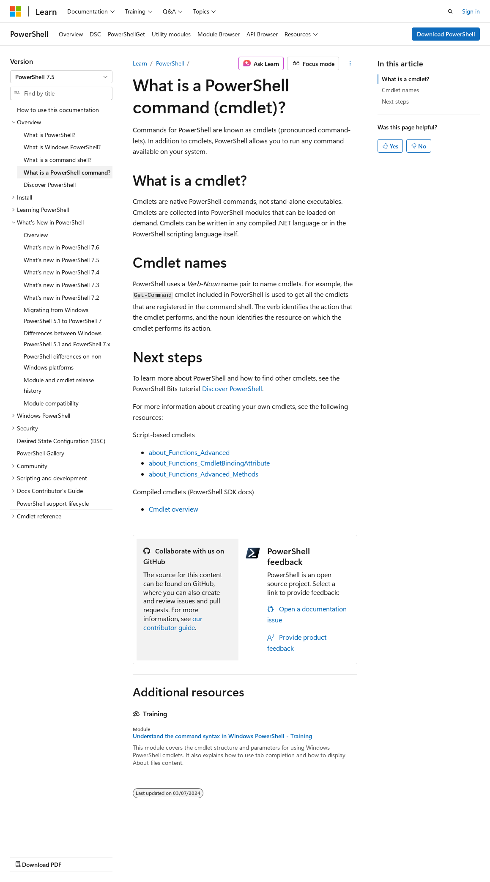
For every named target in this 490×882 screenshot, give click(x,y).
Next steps (395, 101)
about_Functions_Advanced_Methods (203, 473)
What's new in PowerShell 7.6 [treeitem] (61, 247)
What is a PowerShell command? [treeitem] (67, 172)
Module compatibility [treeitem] (51, 403)
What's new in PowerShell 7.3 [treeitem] (61, 285)
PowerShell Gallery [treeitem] (40, 453)
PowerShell (170, 63)
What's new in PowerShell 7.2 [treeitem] (61, 297)
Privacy (184, 856)
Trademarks (268, 856)
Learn (140, 63)
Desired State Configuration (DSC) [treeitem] (61, 441)
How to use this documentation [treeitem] (58, 110)
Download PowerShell (446, 34)
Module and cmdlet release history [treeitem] (59, 385)
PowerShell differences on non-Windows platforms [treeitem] (64, 361)
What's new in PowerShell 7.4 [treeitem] (61, 272)
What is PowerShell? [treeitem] (49, 135)
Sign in (471, 11)
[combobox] (61, 77)
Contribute (151, 856)
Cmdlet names (400, 90)
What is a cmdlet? (405, 79)
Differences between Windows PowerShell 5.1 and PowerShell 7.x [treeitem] (67, 338)
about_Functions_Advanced (189, 452)
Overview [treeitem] (36, 235)
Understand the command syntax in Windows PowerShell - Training (222, 736)
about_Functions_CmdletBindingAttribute (209, 462)
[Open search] (450, 11)
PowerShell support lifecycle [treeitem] (53, 503)
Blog (115, 856)
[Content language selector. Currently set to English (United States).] (49, 836)
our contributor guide (173, 623)
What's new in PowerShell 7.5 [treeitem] (61, 260)
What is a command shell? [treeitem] (57, 160)
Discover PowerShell (232, 388)
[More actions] (349, 63)
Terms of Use (227, 856)
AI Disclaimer (27, 856)
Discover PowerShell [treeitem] (50, 185)
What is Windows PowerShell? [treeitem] (62, 147)
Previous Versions (76, 856)
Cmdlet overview (173, 508)
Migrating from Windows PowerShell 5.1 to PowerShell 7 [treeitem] (63, 315)
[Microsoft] (15, 11)
